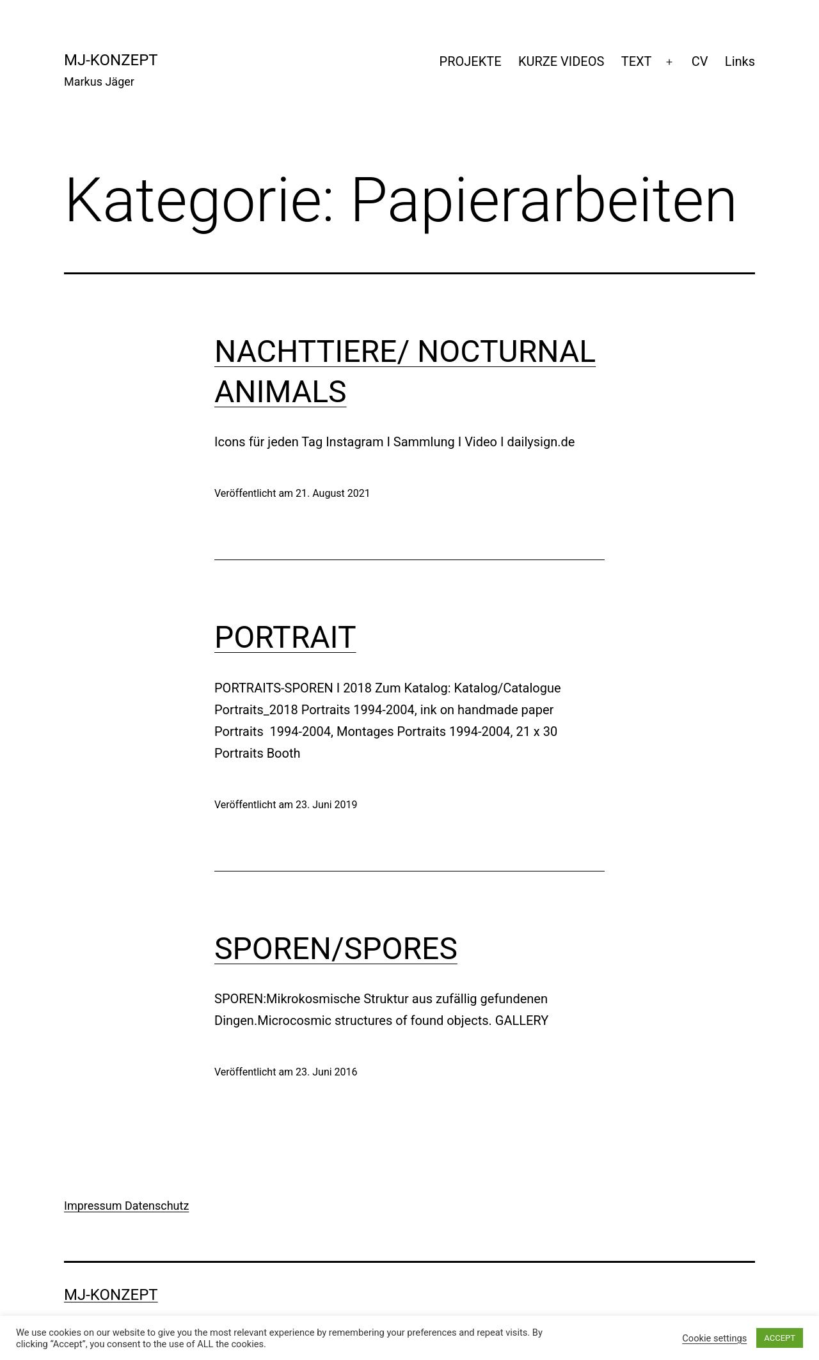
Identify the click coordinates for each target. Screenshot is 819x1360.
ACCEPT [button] (779, 1338)
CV (700, 61)
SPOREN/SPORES (335, 948)
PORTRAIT (285, 637)
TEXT (636, 61)
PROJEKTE (471, 61)
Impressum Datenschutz (126, 1205)
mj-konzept (111, 60)
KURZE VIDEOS (561, 61)
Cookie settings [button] (714, 1338)
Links (740, 61)
